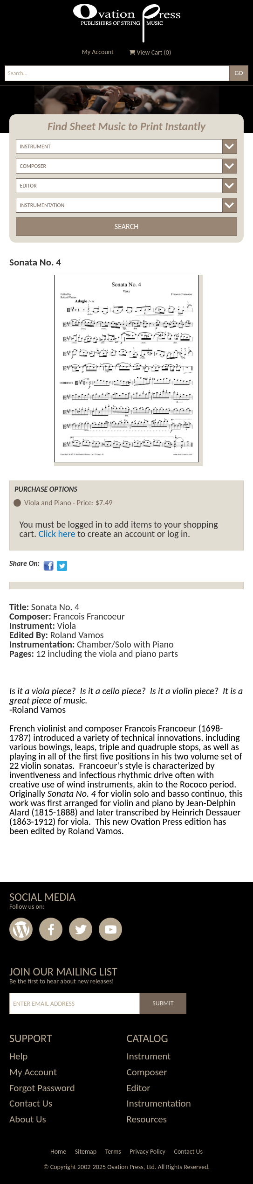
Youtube (110, 929)
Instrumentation (159, 1103)
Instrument (149, 1056)
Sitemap (85, 1152)
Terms (113, 1152)
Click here (57, 533)
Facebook (50, 929)
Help (18, 1056)
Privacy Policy (147, 1152)
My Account (98, 52)
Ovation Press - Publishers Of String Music (126, 23)
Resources (147, 1119)
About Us (27, 1119)
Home (58, 1152)
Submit (162, 1003)
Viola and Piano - (68, 503)
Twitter (80, 929)
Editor (138, 1088)
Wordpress (21, 929)
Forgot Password (42, 1088)
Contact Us (30, 1103)
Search (126, 226)
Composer (147, 1072)
